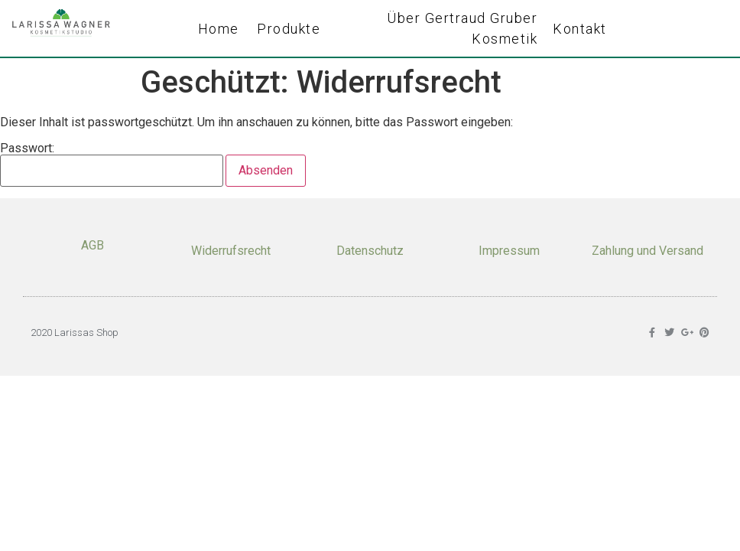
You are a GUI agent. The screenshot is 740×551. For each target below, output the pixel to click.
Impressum (509, 250)
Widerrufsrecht (231, 250)
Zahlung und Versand (647, 250)
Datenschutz (370, 250)
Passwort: (111, 164)
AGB (92, 245)
